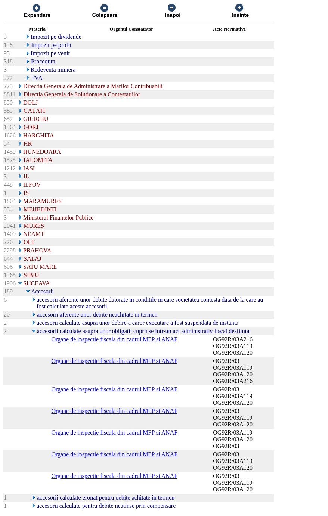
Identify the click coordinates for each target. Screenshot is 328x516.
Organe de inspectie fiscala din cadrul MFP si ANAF (114, 339)
